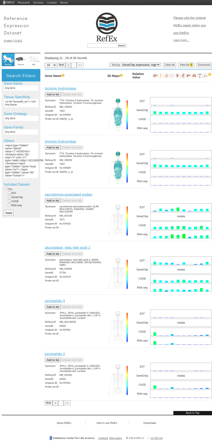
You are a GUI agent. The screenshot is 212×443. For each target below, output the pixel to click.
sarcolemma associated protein (68, 194)
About (64, 2)
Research (24, 2)
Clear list (170, 64)
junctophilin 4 (55, 301)
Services (38, 2)
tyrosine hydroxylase (60, 88)
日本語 (18, 40)
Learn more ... (181, 40)
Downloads (204, 64)
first (61, 64)
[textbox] (102, 45)
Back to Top (192, 412)
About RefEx (64, 423)
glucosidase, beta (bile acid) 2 (67, 247)
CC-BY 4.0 (157, 438)
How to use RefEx (107, 423)
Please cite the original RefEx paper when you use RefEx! (189, 25)
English (8, 40)
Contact (52, 2)
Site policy (115, 438)
